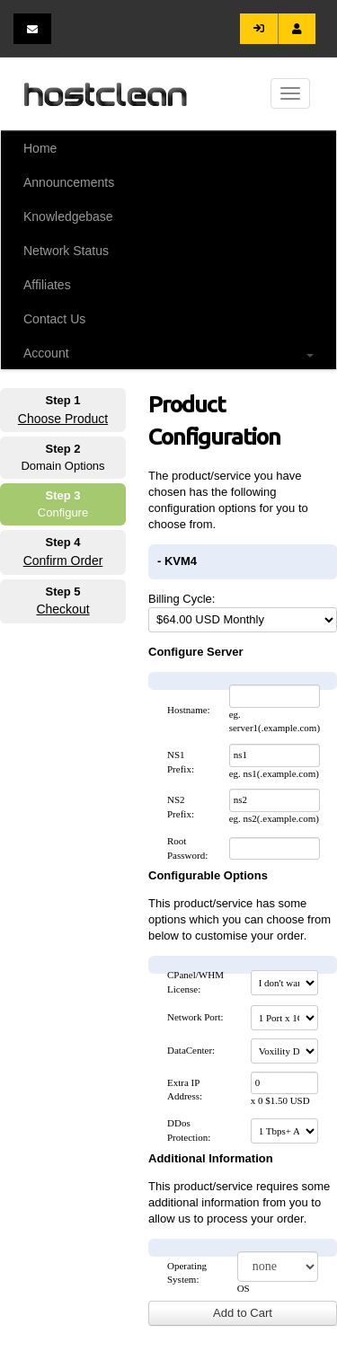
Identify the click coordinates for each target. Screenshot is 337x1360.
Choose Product (63, 418)
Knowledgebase (68, 216)
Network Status (66, 250)
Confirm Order (63, 560)
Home (40, 148)
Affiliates (47, 285)
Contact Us (54, 319)
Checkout (62, 609)
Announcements (68, 182)
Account (168, 353)
